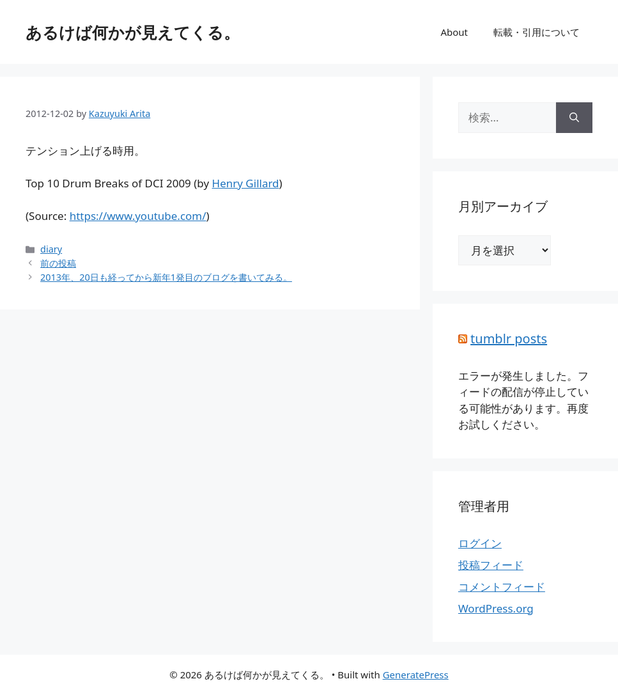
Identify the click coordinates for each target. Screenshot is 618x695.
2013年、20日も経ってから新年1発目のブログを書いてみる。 (166, 277)
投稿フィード (490, 565)
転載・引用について (536, 32)
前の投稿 (58, 263)
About (454, 32)
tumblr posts (508, 338)
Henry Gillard (245, 183)
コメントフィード (501, 586)
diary (51, 249)
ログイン (480, 543)
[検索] (574, 117)
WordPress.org (496, 608)
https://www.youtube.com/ (138, 215)
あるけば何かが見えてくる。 (133, 32)
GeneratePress (416, 674)
